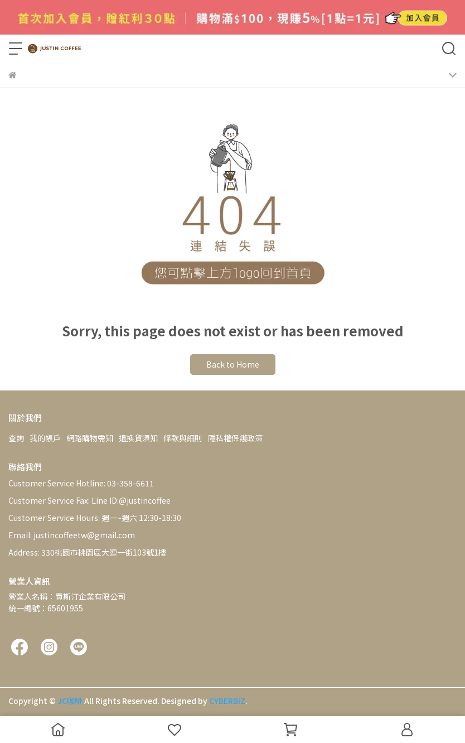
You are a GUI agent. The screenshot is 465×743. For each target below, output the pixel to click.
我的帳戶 (45, 437)
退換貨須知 (138, 437)
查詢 (16, 437)
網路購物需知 (89, 437)
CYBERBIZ (227, 700)
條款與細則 (182, 437)
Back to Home (232, 364)
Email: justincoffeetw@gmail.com (71, 535)
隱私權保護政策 (235, 437)
